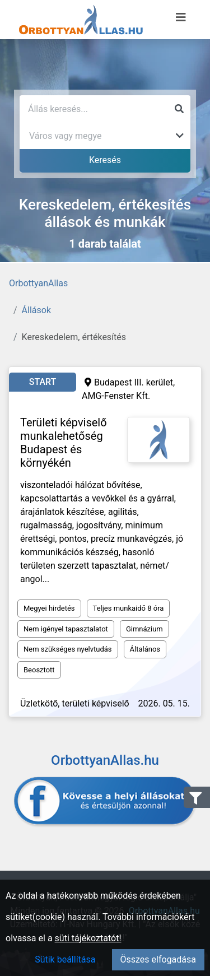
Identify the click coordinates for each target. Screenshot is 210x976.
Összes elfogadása (158, 959)
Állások (36, 310)
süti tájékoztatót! (88, 938)
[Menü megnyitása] (181, 17)
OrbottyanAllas (38, 283)
